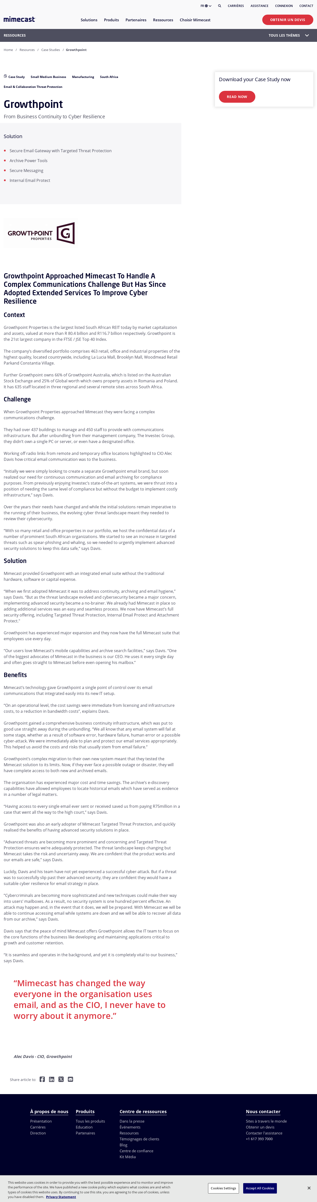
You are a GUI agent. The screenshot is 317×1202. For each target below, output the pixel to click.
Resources (27, 50)
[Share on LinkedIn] (51, 1080)
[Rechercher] (219, 6)
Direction (38, 1132)
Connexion (284, 6)
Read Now (237, 96)
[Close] (309, 1187)
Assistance (259, 6)
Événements (130, 1127)
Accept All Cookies (260, 1188)
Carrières (236, 6)
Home (8, 50)
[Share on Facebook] (42, 1080)
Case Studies (50, 50)
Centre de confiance (136, 1150)
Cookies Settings (223, 1188)
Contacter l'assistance (264, 1132)
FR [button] (206, 6)
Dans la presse (132, 1121)
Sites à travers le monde (266, 1121)
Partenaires (85, 1132)
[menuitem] (89, 23)
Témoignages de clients (139, 1138)
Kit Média (128, 1156)
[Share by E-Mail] (70, 1080)
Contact (306, 6)
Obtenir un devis (287, 19)
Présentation (41, 1121)
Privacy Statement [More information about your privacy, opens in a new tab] (61, 1197)
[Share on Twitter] (61, 1080)
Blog (123, 1144)
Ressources (129, 1132)
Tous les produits (90, 1121)
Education (84, 1127)
